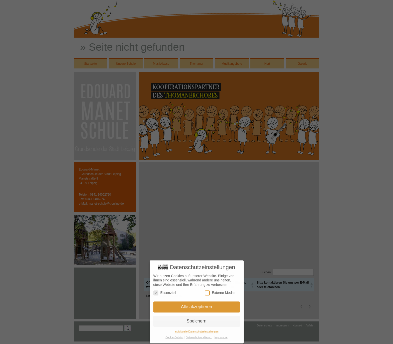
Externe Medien (220, 291)
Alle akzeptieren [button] (196, 305)
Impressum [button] (221, 335)
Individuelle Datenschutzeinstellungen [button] (196, 330)
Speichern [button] (197, 319)
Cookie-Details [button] (174, 335)
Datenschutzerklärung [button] (199, 335)
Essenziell (164, 291)
